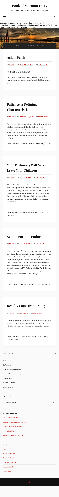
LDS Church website (9, 473)
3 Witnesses (7, 375)
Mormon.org (7, 482)
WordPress (24, 492)
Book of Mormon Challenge (12, 380)
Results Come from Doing (25, 313)
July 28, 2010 (24, 323)
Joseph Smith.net (8, 468)
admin (11, 64)
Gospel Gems (43, 64)
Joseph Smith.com (9, 464)
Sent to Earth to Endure (29, 241)
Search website (8, 397)
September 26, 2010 (26, 64)
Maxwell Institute (8, 441)
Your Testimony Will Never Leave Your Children (26, 170)
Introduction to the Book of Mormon (14, 433)
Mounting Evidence (9, 393)
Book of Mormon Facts (29, 5)
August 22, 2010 (25, 249)
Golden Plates (7, 389)
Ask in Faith (18, 57)
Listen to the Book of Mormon (12, 437)
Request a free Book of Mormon (13, 446)
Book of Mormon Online (11, 428)
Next (54, 364)
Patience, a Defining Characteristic (26, 106)
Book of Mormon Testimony (12, 384)
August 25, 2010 (25, 183)
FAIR (4, 460)
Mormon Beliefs (8, 477)
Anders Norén (43, 492)
